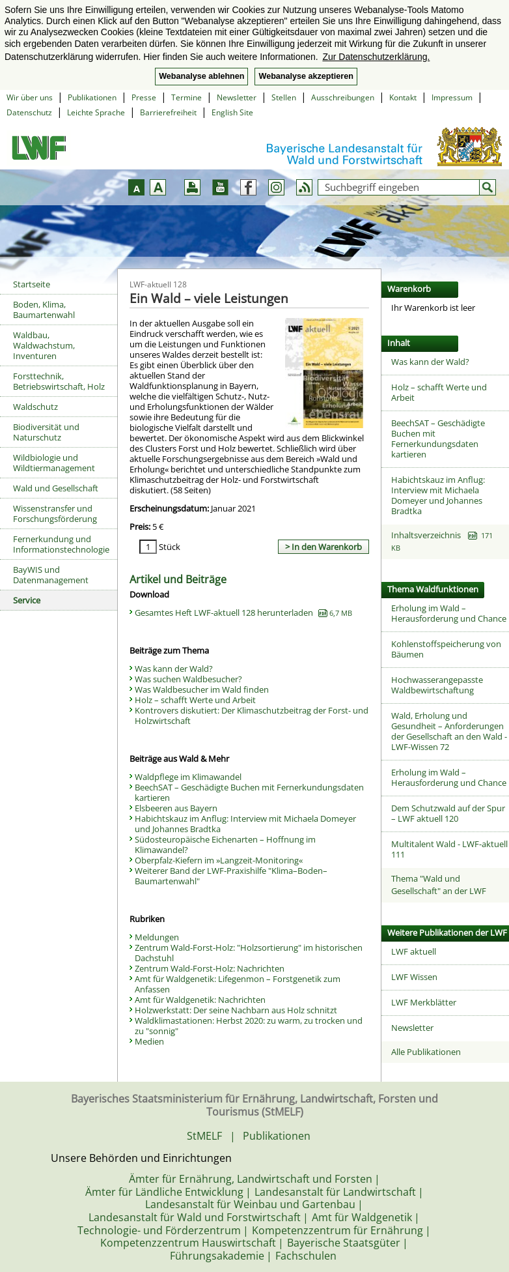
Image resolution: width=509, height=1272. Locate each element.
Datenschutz (29, 112)
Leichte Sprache (96, 112)
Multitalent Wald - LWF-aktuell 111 (449, 849)
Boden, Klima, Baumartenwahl (44, 309)
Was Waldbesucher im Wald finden (202, 689)
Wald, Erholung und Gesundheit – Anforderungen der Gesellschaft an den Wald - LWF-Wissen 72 (449, 731)
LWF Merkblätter (423, 1002)
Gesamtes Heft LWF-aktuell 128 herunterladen (243, 612)
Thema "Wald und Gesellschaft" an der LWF (438, 885)
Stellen (283, 97)
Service (26, 600)
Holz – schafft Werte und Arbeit (195, 700)
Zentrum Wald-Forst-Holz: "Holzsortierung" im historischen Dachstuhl (249, 953)
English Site (232, 112)
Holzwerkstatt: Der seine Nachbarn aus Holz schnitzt (236, 1010)
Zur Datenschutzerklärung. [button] (376, 56)
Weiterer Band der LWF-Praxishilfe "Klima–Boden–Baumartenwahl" (231, 876)
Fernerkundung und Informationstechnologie (61, 544)
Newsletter (236, 97)
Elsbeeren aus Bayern (176, 808)
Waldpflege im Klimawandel (188, 777)
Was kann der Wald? (174, 668)
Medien (149, 1041)
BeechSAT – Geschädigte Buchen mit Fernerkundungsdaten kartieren (249, 792)
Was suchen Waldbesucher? (188, 679)
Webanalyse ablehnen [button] (201, 76)
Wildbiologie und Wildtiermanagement (54, 463)
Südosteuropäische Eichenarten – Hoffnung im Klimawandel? (225, 844)
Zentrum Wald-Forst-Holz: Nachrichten (209, 968)
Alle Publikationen (426, 1052)
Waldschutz (35, 406)
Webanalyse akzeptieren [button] (305, 76)
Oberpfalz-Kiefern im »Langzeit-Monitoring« (219, 860)
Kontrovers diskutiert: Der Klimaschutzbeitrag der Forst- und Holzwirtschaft (251, 715)
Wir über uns (30, 97)
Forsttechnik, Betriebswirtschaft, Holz (59, 381)
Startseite (31, 284)
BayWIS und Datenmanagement (51, 575)
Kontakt (403, 97)
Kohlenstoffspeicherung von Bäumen (446, 649)
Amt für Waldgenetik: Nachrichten (200, 999)
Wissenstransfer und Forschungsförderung (55, 513)
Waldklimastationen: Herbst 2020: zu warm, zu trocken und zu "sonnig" (249, 1026)
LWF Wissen (414, 977)
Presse (143, 97)
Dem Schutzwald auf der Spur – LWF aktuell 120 (448, 813)
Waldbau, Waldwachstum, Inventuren (44, 345)
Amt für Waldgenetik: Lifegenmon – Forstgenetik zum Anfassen (237, 984)
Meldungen (157, 937)
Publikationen (92, 97)
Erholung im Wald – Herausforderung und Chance (448, 613)
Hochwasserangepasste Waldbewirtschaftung (437, 685)
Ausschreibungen (342, 97)
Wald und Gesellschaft (55, 488)
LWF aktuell (413, 951)
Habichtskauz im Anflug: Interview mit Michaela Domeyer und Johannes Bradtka (245, 824)
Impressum (452, 97)
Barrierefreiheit (168, 112)
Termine (186, 97)
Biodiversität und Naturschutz (46, 432)
